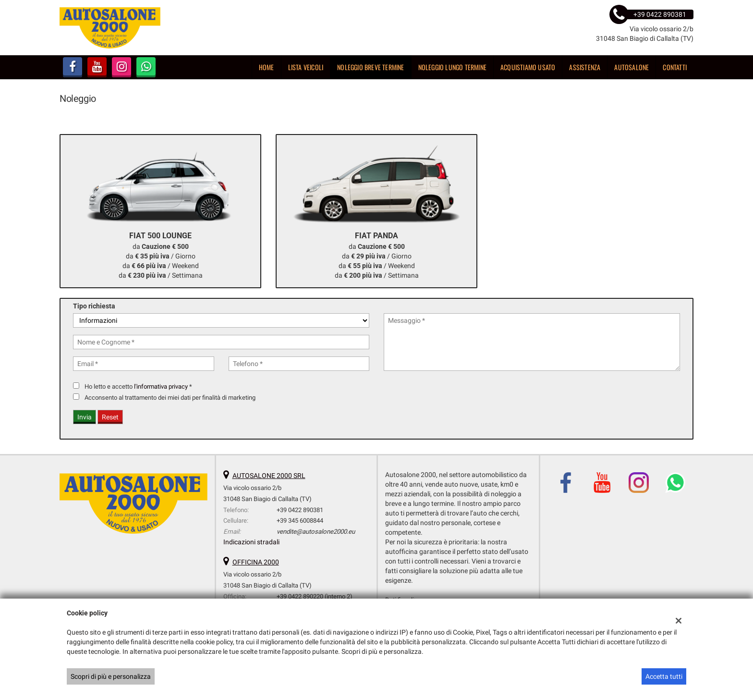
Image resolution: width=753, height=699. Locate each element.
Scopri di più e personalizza (111, 676)
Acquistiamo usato (527, 67)
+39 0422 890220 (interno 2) (314, 596)
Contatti (675, 67)
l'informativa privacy (161, 386)
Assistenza (584, 67)
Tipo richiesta (94, 306)
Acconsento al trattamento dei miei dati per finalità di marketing (170, 397)
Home (266, 67)
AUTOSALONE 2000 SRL (268, 475)
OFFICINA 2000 (255, 562)
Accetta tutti (663, 676)
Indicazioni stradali (251, 542)
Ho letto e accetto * (138, 386)
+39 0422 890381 (300, 510)
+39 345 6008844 (300, 520)
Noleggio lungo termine (452, 67)
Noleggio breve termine (370, 67)
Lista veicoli (306, 67)
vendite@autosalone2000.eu (316, 531)
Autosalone (631, 67)
